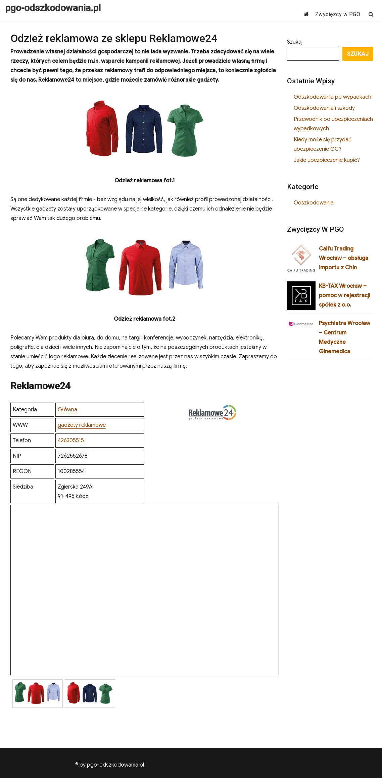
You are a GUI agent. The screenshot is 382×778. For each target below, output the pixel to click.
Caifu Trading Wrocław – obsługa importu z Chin (343, 258)
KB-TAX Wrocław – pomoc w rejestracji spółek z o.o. (344, 295)
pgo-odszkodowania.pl (53, 7)
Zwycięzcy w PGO (338, 14)
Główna (67, 409)
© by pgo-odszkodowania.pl (109, 765)
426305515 (71, 440)
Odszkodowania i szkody (324, 108)
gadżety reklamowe (82, 425)
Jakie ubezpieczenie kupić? (327, 160)
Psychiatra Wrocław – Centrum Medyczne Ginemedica (344, 337)
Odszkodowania (314, 202)
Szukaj (294, 42)
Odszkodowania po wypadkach (332, 97)
